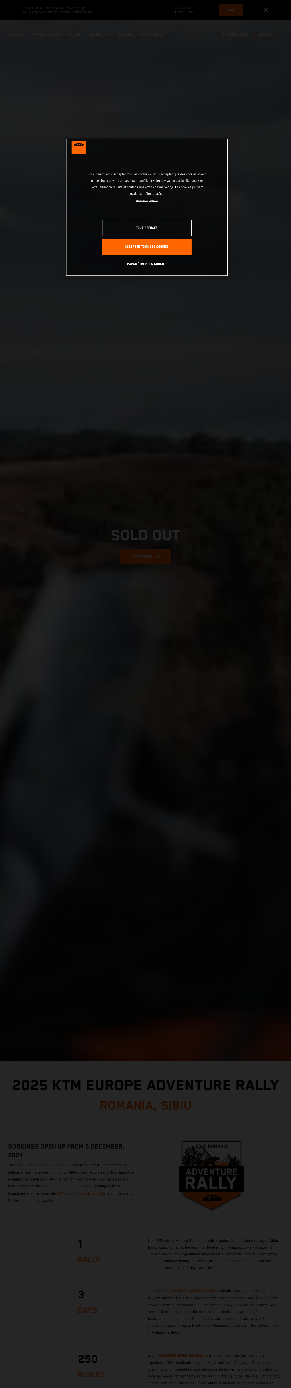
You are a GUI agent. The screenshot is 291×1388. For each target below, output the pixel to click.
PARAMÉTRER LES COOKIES (147, 264)
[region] (147, 207)
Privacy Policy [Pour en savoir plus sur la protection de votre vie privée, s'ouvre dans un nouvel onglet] (142, 200)
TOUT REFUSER (147, 228)
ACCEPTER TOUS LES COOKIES (147, 247)
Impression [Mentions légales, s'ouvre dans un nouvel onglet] (153, 200)
